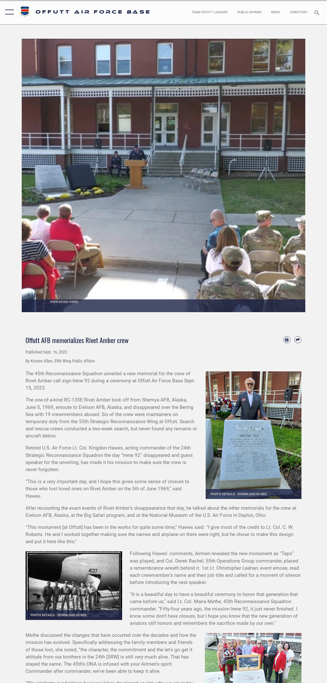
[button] (8, 12)
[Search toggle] (317, 12)
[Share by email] (297, 339)
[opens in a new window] (298, 12)
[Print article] (286, 339)
